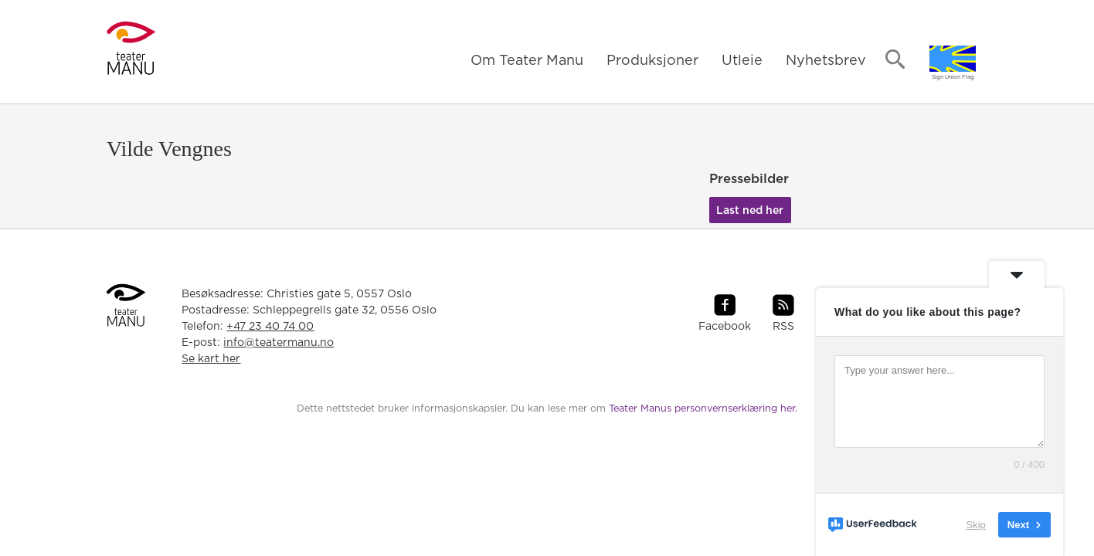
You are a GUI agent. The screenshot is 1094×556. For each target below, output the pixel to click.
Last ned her (749, 210)
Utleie (742, 61)
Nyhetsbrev (826, 61)
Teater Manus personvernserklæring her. (703, 409)
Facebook (724, 326)
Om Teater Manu (527, 61)
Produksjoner (652, 61)
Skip (976, 525)
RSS (783, 326)
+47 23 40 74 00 (270, 326)
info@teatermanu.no (278, 342)
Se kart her (211, 359)
